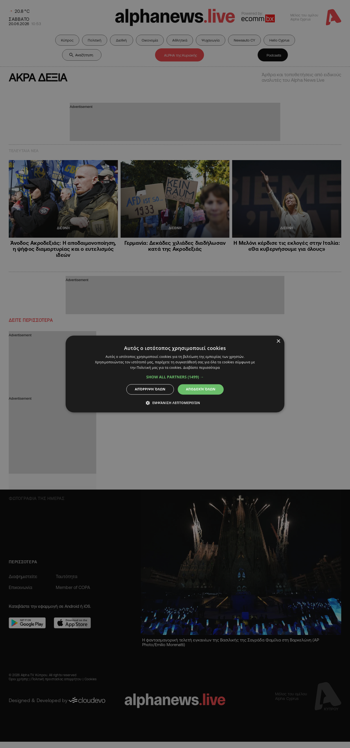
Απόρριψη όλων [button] (150, 389)
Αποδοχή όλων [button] (200, 389)
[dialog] (175, 374)
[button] (175, 377)
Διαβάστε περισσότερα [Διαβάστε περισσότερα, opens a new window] (201, 367)
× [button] (278, 341)
